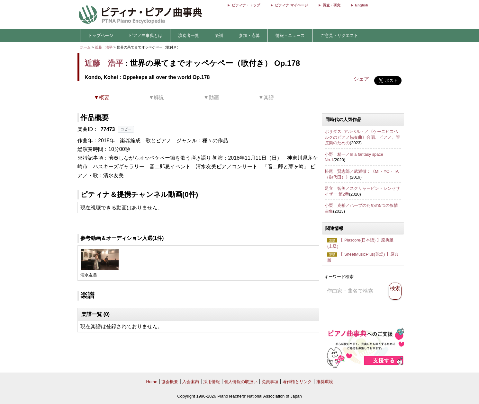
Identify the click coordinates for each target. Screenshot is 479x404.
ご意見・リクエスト (339, 35)
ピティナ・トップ (246, 5)
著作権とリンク (297, 381)
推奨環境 (324, 381)
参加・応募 (249, 35)
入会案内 (190, 381)
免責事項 (270, 381)
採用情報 (211, 381)
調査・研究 (331, 5)
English (361, 5)
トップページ (100, 35)
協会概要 (169, 381)
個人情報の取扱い (241, 381)
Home (151, 381)
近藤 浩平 (104, 47)
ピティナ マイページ (291, 5)
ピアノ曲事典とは (145, 35)
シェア (361, 79)
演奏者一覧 (188, 35)
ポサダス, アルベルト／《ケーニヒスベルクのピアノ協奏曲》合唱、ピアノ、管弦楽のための (362, 137)
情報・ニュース (290, 35)
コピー (126, 129)
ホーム (85, 47)
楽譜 (219, 35)
